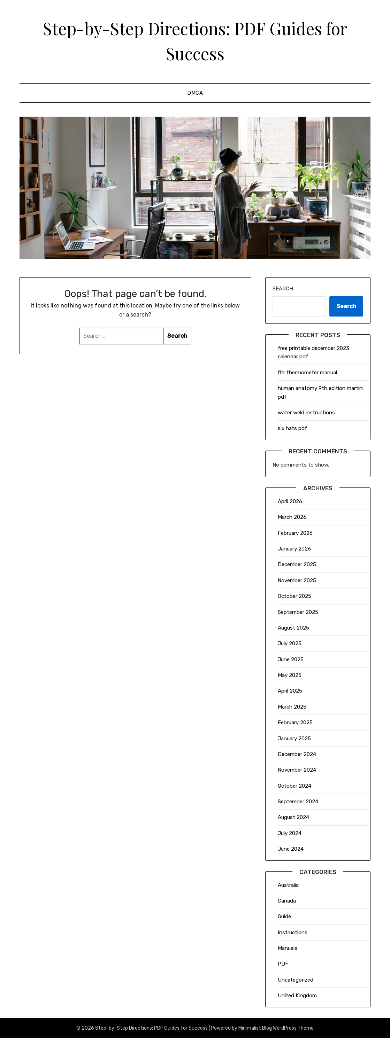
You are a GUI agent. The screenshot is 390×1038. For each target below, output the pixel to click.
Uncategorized (295, 980)
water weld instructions (306, 412)
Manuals (287, 948)
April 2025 (290, 691)
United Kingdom (297, 995)
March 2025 (292, 707)
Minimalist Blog (255, 1028)
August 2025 (293, 628)
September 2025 (298, 612)
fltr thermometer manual (307, 372)
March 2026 (292, 517)
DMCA (195, 93)
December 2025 (297, 564)
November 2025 (297, 580)
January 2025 (294, 738)
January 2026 (294, 549)
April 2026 (290, 501)
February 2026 (295, 533)
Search (283, 289)
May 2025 (289, 675)
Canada (287, 901)
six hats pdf (292, 428)
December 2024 (297, 754)
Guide (284, 916)
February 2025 (295, 722)
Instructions (292, 932)
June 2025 (291, 659)
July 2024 (289, 833)
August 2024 (293, 817)
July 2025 (289, 643)
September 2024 (298, 801)
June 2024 (291, 849)
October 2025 (294, 596)
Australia (288, 885)
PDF (283, 964)
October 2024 (294, 786)
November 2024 (297, 770)
